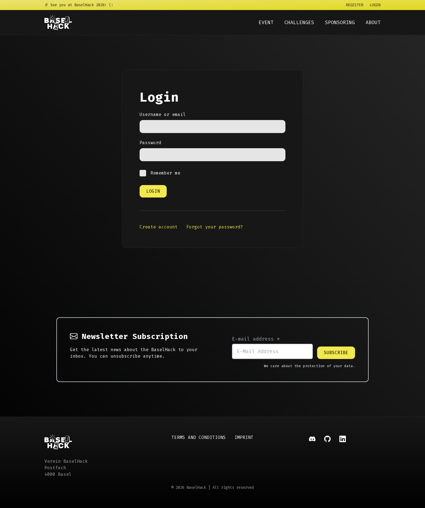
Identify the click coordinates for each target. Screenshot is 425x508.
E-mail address (256, 339)
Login (375, 5)
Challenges (299, 22)
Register (354, 5)
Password (150, 142)
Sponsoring (340, 22)
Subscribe (336, 352)
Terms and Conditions (199, 437)
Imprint (243, 437)
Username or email (163, 114)
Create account (159, 227)
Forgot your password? (214, 227)
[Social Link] (312, 456)
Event (266, 22)
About (373, 22)
